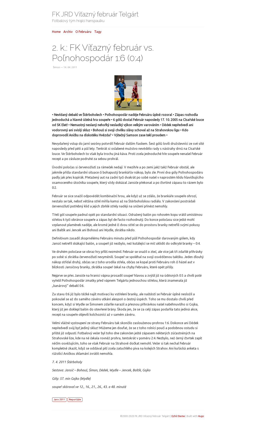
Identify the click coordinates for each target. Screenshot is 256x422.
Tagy (97, 31)
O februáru (83, 31)
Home (56, 31)
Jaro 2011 (59, 399)
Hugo (201, 416)
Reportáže (75, 399)
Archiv (68, 31)
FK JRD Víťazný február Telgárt (95, 14)
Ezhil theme (178, 416)
